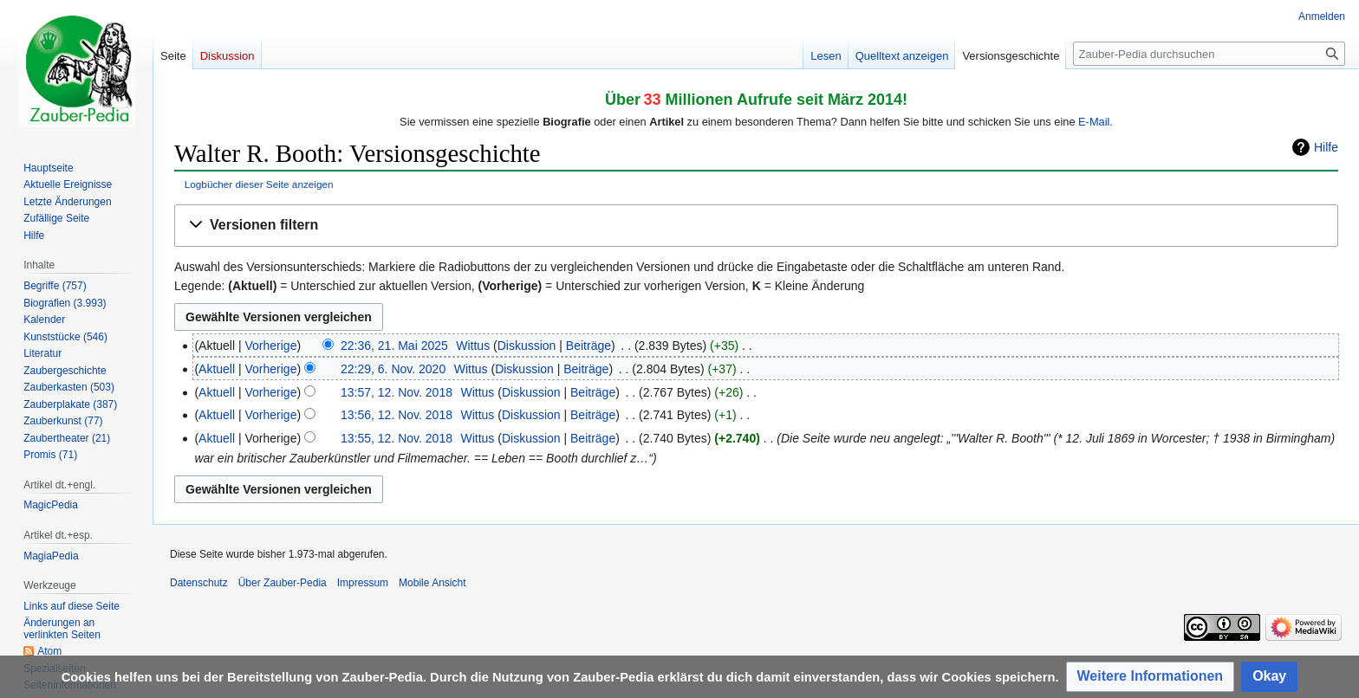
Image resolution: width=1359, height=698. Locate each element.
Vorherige (271, 345)
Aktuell (216, 369)
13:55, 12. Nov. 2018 (396, 438)
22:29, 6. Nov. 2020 (393, 369)
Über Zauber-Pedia (282, 583)
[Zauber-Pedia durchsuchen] (1209, 54)
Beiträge (588, 345)
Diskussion (526, 345)
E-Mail (1093, 121)
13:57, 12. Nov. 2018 (396, 392)
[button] (756, 225)
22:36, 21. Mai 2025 (394, 345)
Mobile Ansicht (432, 583)
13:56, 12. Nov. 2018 (396, 415)
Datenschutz (199, 583)
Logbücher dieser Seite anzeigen (259, 184)
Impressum (362, 583)
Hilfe (1326, 147)
